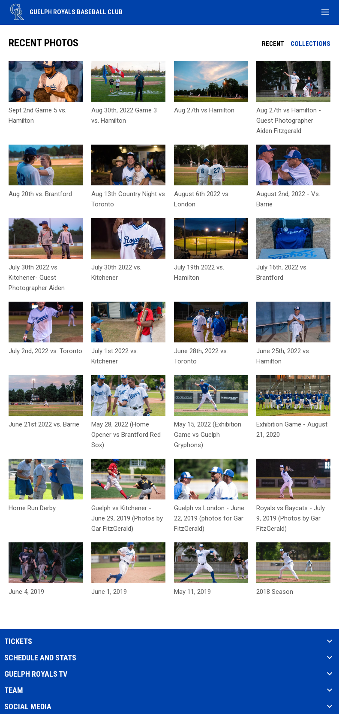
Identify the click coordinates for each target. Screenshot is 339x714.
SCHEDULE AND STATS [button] (40, 658)
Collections (310, 44)
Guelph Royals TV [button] (35, 674)
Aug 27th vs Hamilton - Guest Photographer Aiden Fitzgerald (288, 120)
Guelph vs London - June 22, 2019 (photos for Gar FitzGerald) (209, 518)
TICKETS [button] (18, 641)
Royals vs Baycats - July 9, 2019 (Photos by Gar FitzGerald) (290, 518)
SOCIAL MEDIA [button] (27, 707)
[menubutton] (325, 12)
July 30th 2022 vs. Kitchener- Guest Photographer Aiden (37, 277)
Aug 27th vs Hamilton (204, 110)
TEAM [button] (13, 690)
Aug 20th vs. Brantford (40, 194)
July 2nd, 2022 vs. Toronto (45, 351)
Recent (273, 44)
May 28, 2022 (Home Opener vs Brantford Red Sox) (126, 435)
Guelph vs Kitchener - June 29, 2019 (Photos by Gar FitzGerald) (127, 518)
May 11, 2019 (192, 592)
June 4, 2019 (26, 592)
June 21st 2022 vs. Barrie (44, 424)
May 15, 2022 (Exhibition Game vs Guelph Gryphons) (207, 435)
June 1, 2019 (109, 592)
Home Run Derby (32, 508)
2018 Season (274, 592)
